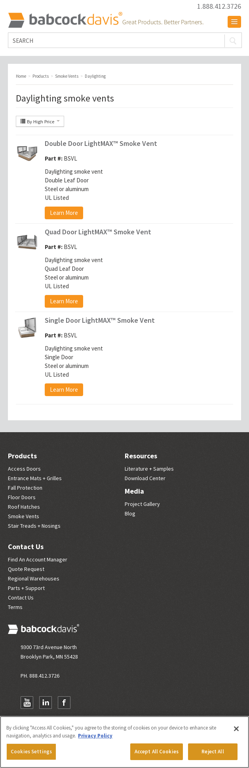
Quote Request (26, 569)
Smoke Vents (23, 516)
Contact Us (26, 546)
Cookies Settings (31, 751)
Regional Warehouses (33, 578)
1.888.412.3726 (219, 6)
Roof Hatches (24, 506)
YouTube (27, 702)
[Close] (236, 728)
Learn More (64, 212)
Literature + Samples (149, 468)
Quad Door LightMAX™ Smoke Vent (98, 231)
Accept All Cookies (157, 751)
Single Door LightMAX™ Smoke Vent (100, 320)
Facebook (64, 702)
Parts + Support (26, 588)
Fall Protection (25, 487)
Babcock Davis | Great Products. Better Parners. (105, 20)
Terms (15, 607)
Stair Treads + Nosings (34, 525)
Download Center (145, 478)
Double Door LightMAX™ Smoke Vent (101, 143)
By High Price (40, 121)
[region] (124, 742)
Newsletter (82, 702)
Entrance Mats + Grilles (35, 478)
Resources (141, 455)
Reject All (212, 751)
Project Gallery (142, 504)
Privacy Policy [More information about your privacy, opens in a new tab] (95, 735)
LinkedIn (45, 702)
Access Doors (24, 468)
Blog (130, 513)
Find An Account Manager (37, 559)
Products (22, 455)
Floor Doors (22, 497)
